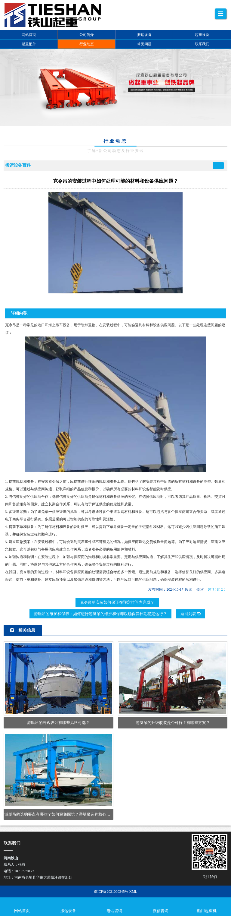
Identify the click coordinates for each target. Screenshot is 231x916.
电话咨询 (114, 910)
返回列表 (190, 613)
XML (133, 891)
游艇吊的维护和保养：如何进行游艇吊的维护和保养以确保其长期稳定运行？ (100, 613)
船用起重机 (207, 910)
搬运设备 (68, 910)
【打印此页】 (216, 589)
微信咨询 (160, 910)
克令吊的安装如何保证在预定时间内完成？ (117, 602)
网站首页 (22, 910)
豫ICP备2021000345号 (111, 891)
